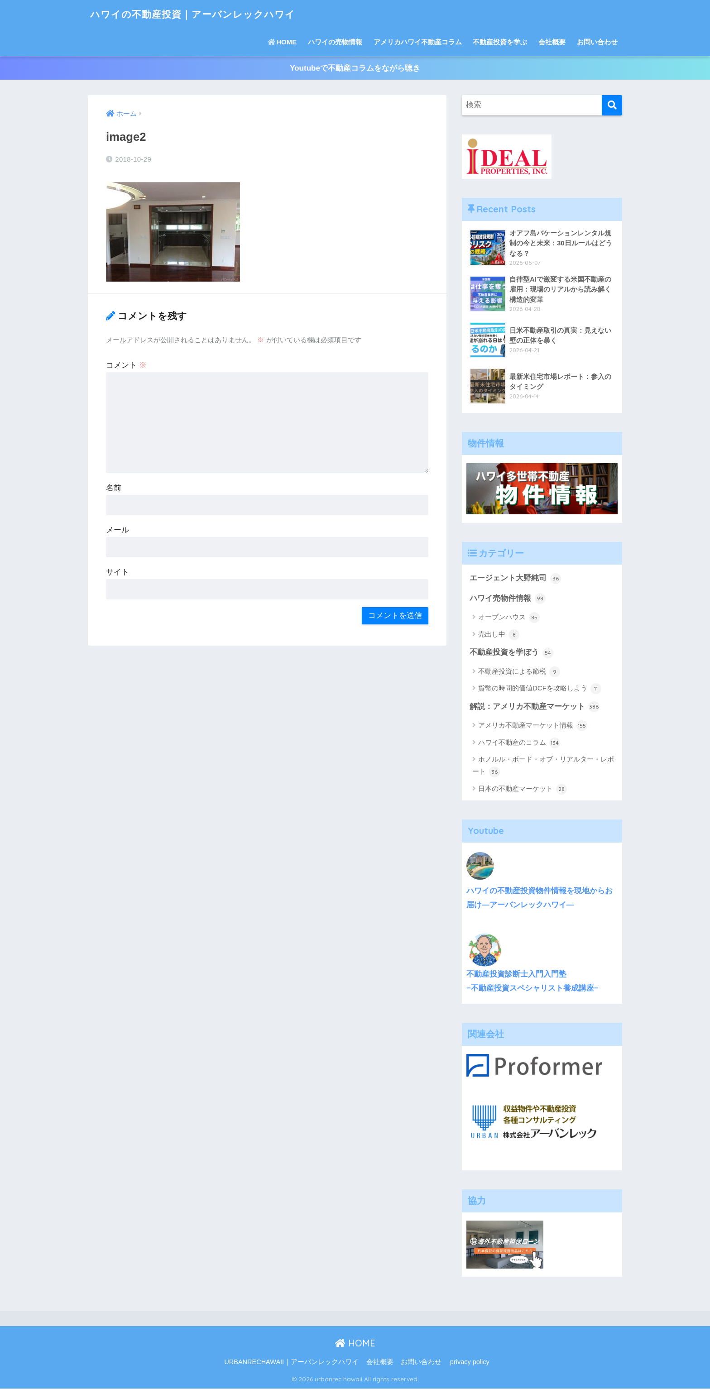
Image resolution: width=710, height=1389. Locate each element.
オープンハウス (509, 618)
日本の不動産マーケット (522, 789)
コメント (126, 365)
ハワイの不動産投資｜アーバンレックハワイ (201, 13)
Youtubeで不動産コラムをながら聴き (355, 68)
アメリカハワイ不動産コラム (418, 42)
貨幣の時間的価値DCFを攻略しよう (539, 689)
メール (117, 530)
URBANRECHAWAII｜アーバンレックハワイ (291, 1362)
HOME (282, 42)
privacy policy (469, 1362)
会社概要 (552, 42)
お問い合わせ (597, 42)
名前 (113, 488)
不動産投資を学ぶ (500, 42)
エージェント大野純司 (515, 578)
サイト (117, 572)
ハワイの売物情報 (335, 42)
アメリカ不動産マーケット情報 (532, 726)
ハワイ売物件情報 (508, 599)
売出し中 (498, 634)
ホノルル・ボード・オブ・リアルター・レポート (543, 767)
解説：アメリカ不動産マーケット (535, 707)
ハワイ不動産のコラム (519, 743)
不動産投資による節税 (519, 672)
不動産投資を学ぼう (511, 652)
